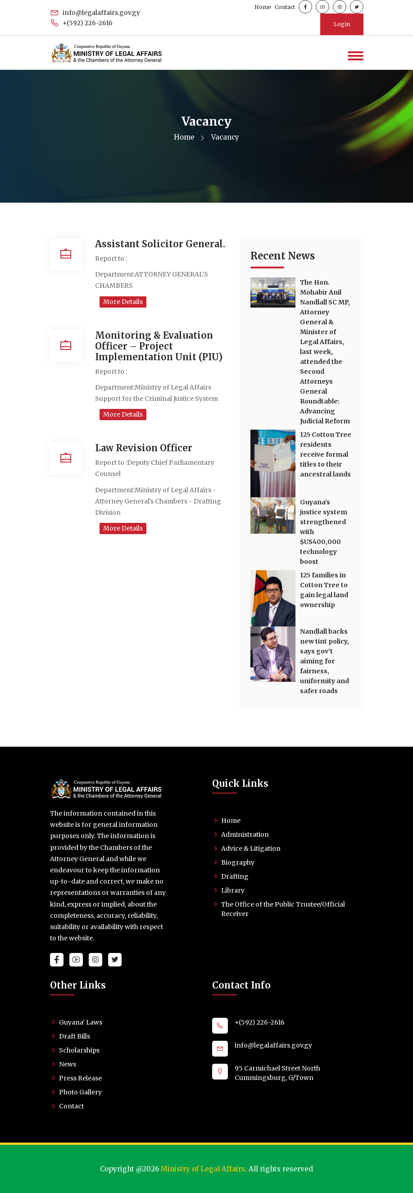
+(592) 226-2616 (81, 23)
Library (233, 890)
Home (262, 7)
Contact (285, 7)
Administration (245, 834)
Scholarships (79, 1050)
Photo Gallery (80, 1092)
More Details (123, 302)
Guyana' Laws (80, 1022)
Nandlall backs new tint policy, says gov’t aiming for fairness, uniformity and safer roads (324, 661)
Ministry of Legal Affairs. (204, 1169)
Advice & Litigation (251, 848)
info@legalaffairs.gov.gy (95, 13)
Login (342, 24)
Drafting (235, 876)
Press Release (80, 1078)
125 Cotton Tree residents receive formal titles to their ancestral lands (325, 454)
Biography (237, 862)
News (67, 1064)
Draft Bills (74, 1036)
